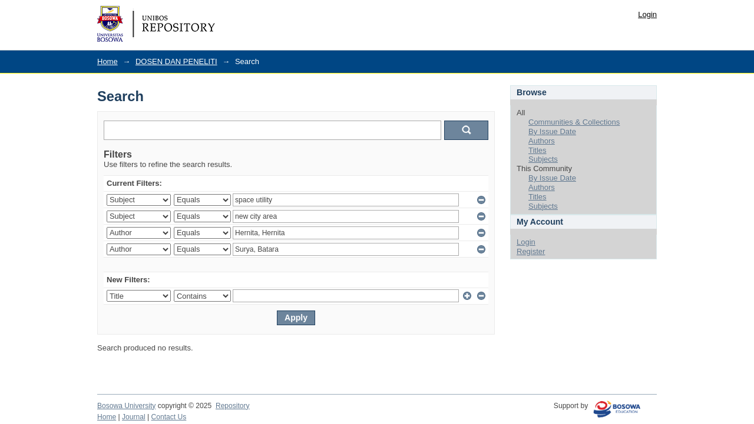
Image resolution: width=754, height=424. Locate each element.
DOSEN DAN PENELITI (176, 61)
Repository (233, 406)
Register (531, 251)
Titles (537, 150)
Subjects (543, 159)
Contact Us (169, 417)
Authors (541, 140)
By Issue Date (552, 131)
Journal (133, 417)
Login (647, 14)
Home (107, 61)
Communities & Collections (574, 122)
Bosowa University (126, 406)
